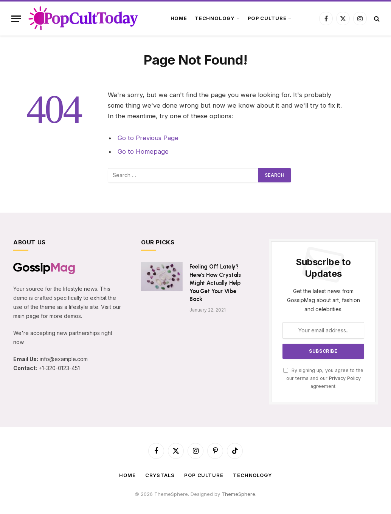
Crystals (160, 475)
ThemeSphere (238, 494)
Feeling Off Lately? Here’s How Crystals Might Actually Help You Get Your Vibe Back (215, 283)
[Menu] (16, 18)
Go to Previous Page (148, 138)
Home (179, 18)
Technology (215, 18)
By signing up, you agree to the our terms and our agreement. (323, 378)
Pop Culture (267, 18)
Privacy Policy (345, 378)
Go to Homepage (143, 151)
